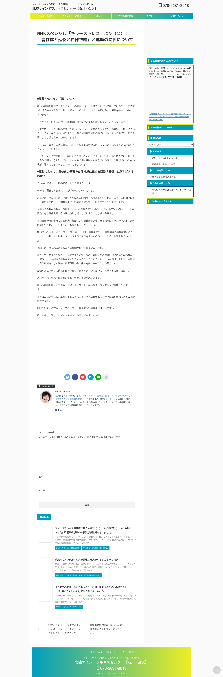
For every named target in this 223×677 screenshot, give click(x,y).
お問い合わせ (177, 16)
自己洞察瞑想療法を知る (164, 176)
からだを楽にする (161, 183)
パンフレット (151, 16)
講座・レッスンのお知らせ (165, 158)
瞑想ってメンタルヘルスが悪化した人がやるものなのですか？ (87, 559)
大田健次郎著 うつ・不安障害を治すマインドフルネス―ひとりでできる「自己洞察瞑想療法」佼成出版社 (170, 116)
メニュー (98, 16)
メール (42, 490)
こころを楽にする (161, 170)
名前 (41, 477)
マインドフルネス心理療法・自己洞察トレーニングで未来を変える (111, 658)
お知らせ (157, 151)
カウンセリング (127, 652)
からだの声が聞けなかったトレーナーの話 (171, 191)
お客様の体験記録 (125, 16)
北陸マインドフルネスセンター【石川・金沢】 (65, 8)
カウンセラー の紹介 (72, 16)
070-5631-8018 (174, 5)
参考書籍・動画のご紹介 (164, 164)
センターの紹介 (46, 16)
